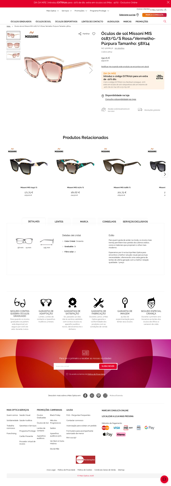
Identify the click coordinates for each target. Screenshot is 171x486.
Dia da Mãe (54, 449)
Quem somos (12, 416)
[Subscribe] (108, 367)
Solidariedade (12, 421)
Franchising (11, 434)
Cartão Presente (26, 437)
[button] (13, 35)
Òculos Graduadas (41, 417)
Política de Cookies (85, 470)
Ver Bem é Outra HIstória (57, 442)
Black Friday (55, 416)
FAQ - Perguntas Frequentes (78, 416)
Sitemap (124, 470)
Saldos (53, 429)
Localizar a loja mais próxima (117, 415)
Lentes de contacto (41, 430)
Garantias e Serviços (27, 426)
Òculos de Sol (43, 423)
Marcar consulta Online (115, 410)
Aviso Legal (48, 470)
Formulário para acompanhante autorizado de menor (79, 432)
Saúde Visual (24, 416)
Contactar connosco (74, 421)
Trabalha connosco (11, 427)
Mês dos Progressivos (55, 422)
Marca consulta (158, 15)
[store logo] (7, 16)
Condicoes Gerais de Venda (106, 470)
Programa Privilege (27, 431)
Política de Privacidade (96, 375)
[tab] (33, 221)
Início (9, 27)
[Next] (165, 175)
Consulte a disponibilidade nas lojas (120, 100)
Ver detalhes (119, 49)
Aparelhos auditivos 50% (55, 435)
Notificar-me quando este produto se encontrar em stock (125, 67)
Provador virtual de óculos (27, 443)
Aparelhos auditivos (41, 437)
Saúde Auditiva (25, 421)
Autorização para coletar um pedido (81, 426)
